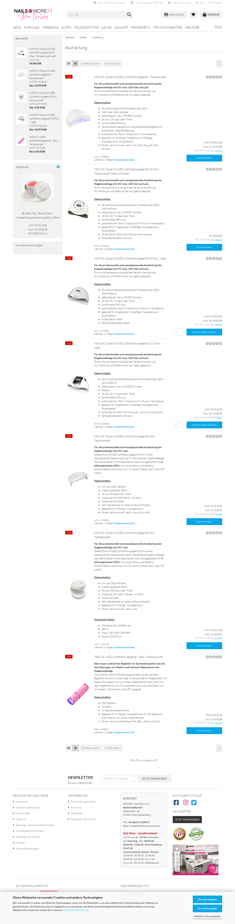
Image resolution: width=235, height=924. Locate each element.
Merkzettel (215, 2)
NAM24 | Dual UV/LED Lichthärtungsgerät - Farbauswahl (130, 77)
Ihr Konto (76, 807)
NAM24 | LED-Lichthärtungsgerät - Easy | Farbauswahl (128, 657)
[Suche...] (129, 15)
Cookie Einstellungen (27, 848)
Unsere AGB (22, 813)
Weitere (192, 27)
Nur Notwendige (207, 908)
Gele (17, 27)
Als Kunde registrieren (83, 801)
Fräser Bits (140, 27)
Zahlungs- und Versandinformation (35, 825)
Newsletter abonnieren (83, 819)
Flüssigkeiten (87, 27)
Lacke (107, 27)
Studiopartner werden (28, 836)
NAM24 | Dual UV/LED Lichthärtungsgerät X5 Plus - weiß (130, 258)
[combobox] (90, 63)
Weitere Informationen (207, 916)
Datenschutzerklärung (75, 910)
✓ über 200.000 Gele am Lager (109, 2)
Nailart (121, 27)
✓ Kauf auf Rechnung (179, 2)
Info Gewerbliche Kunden (30, 830)
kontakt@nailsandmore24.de (144, 826)
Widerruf (21, 819)
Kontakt (20, 842)
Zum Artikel (204, 158)
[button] (68, 63)
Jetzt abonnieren (187, 819)
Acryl (67, 27)
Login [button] (199, 2)
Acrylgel (32, 27)
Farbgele (51, 27)
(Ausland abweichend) (124, 159)
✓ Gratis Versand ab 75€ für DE (147, 2)
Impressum (22, 801)
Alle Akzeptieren (207, 899)
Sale (218, 27)
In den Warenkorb (204, 332)
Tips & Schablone (167, 27)
